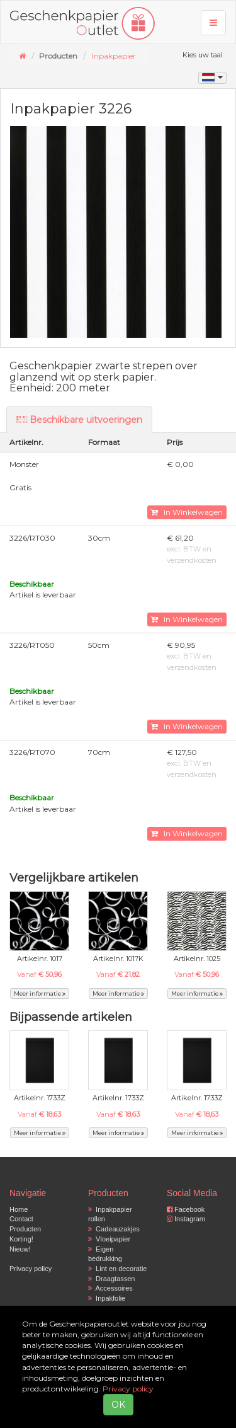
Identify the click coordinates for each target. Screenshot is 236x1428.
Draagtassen (111, 1278)
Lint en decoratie (117, 1268)
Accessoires (110, 1288)
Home (18, 1209)
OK (118, 1404)
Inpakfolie (106, 1298)
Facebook (186, 1209)
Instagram (186, 1219)
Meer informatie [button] (39, 993)
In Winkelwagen (187, 512)
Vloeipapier (109, 1239)
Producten (25, 1229)
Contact (21, 1219)
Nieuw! (20, 1249)
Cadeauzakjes (114, 1229)
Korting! (21, 1239)
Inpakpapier (114, 55)
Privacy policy (30, 1268)
